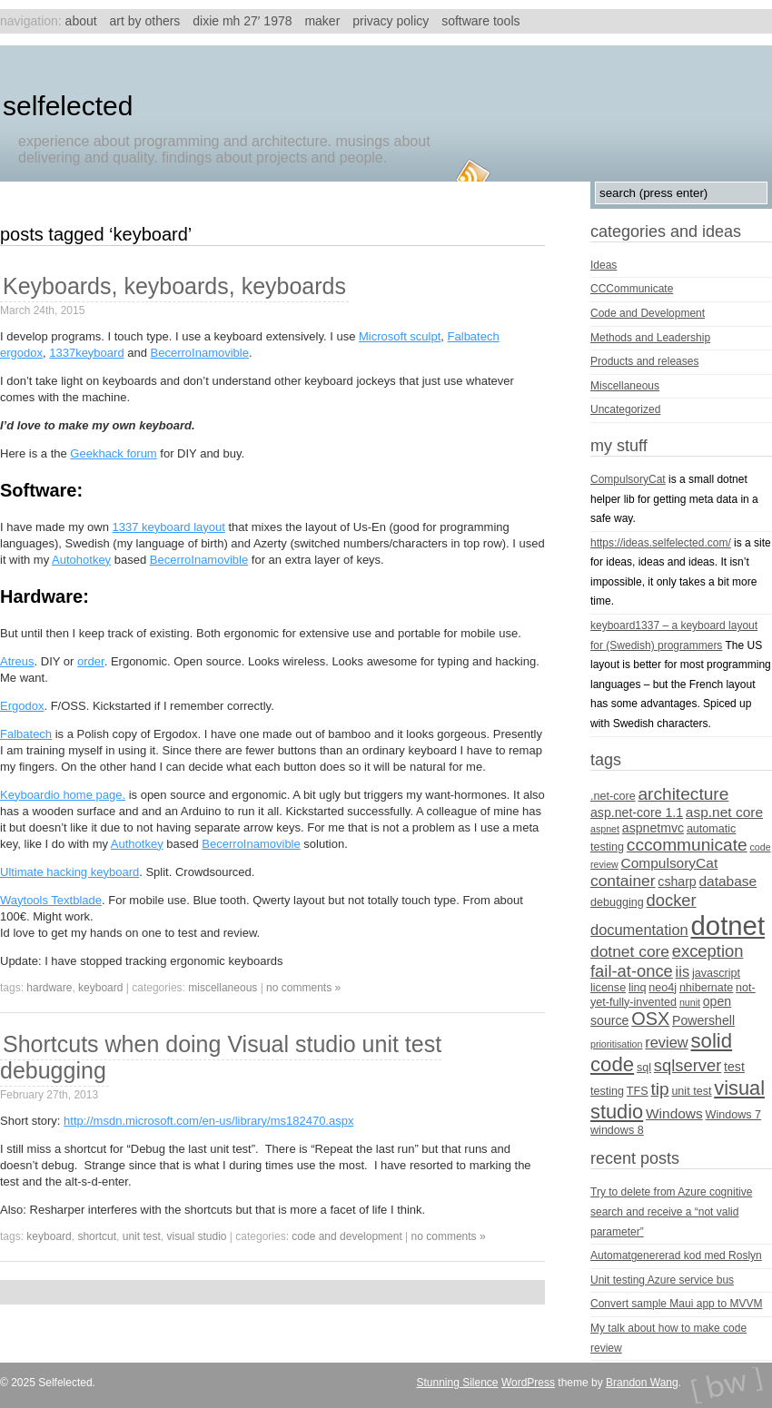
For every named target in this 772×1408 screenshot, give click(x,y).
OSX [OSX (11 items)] (650, 1019)
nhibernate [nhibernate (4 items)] (706, 987)
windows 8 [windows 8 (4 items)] (617, 1130)
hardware (49, 987)
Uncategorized (625, 409)
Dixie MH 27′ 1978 (242, 21)
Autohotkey (81, 559)
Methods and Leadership (650, 337)
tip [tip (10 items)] (659, 1088)
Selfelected (68, 106)
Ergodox (22, 706)
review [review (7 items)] (666, 1042)
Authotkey (137, 844)
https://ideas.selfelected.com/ (660, 543)
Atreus (17, 661)
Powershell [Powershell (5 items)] (703, 1020)
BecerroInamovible (200, 352)
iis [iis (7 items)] (683, 971)
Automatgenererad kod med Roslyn (676, 1255)
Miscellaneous (222, 987)
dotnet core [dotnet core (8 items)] (629, 951)
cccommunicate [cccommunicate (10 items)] (687, 844)
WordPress (528, 1382)
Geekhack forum (113, 453)
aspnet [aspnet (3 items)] (604, 828)
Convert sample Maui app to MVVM (676, 1303)
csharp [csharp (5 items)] (677, 881)
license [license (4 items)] (608, 987)
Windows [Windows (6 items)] (674, 1113)
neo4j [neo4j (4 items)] (662, 987)
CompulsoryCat (628, 479)
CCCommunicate (631, 288)
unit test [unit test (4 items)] (691, 1091)
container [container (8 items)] (623, 880)
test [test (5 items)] (734, 1066)
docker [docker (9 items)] (672, 900)
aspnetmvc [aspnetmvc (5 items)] (653, 828)
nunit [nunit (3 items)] (689, 1002)
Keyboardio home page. (62, 795)
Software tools (480, 21)
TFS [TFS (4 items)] (637, 1091)
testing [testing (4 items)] (607, 1091)
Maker (322, 21)
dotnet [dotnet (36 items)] (728, 925)
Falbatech (26, 734)
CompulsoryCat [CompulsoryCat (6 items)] (669, 863)
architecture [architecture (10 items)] (683, 793)
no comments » (303, 987)
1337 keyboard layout (169, 527)
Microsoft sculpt (399, 336)
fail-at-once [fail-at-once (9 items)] (631, 970)
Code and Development (346, 1236)
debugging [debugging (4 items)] (617, 902)
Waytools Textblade (51, 900)
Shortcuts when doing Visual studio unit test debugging (220, 1057)
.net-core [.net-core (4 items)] (613, 796)
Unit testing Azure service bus (662, 1280)
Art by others (145, 21)
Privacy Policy (390, 21)
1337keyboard (86, 352)
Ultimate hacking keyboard (69, 872)
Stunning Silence (457, 1382)
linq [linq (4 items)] (637, 987)
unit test (142, 1236)
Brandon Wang (642, 1382)
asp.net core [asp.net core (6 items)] (724, 812)
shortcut (96, 1236)
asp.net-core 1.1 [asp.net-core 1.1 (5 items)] (636, 812)
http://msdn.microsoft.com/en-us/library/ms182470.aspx (208, 1120)
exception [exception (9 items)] (708, 950)
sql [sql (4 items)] (644, 1067)
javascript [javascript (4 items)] (716, 973)
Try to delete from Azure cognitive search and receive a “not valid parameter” (671, 1211)
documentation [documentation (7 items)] (639, 929)
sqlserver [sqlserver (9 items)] (687, 1065)
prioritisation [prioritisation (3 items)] (616, 1044)
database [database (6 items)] (728, 881)
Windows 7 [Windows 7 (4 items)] (734, 1114)
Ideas (603, 265)
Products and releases (644, 361)
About (81, 21)
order (90, 661)
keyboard (100, 987)
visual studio (196, 1236)
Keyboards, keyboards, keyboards (174, 286)
